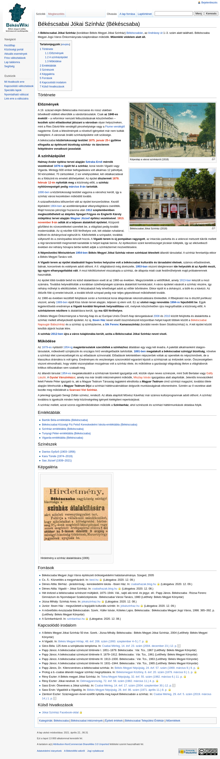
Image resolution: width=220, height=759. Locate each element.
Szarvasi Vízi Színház (83, 389)
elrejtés (65, 44)
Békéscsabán (135, 32)
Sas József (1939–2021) (57, 460)
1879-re (59, 166)
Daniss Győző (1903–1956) (58, 451)
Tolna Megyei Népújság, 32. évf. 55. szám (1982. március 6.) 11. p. (142, 676)
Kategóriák (45, 720)
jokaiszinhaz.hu (91, 601)
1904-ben (56, 206)
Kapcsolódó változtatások (19, 86)
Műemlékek (173, 720)
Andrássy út (155, 32)
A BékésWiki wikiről (74, 751)
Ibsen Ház (99, 320)
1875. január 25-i (99, 140)
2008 (156, 316)
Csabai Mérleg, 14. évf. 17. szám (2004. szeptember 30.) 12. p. (133, 685)
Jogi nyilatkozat (95, 751)
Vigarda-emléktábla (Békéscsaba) (62, 437)
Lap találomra (12, 62)
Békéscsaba (61, 720)
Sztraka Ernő (94, 161)
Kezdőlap (9, 45)
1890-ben (43, 192)
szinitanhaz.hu (76, 618)
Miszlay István (142, 377)
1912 (89, 210)
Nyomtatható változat (16, 94)
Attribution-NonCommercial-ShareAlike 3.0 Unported (81, 744)
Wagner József (80, 218)
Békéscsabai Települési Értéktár (144, 720)
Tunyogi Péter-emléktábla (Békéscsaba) (66, 433)
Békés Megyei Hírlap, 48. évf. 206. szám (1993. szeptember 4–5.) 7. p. (101, 641)
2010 (167, 316)
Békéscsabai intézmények (87, 720)
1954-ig (68, 347)
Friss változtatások (15, 57)
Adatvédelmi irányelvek (49, 751)
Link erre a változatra (16, 98)
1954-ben (82, 252)
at (62, 377)
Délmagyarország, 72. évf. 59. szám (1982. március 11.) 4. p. (117, 681)
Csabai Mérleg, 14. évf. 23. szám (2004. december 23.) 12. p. (139, 645)
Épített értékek (114, 720)
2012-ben (57, 333)
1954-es (66, 373)
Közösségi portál (13, 49)
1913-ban (185, 280)
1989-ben (62, 302)
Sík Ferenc (112, 324)
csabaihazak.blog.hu (143, 584)
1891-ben (140, 351)
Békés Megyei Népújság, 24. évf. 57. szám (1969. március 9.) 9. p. (155, 667)
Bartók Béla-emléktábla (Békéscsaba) (65, 420)
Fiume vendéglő (115, 126)
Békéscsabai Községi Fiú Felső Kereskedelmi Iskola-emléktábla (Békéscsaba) (89, 424)
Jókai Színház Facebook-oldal (60, 712)
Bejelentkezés (209, 2)
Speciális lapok (12, 90)
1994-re (175, 302)
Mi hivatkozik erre (14, 81)
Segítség (9, 66)
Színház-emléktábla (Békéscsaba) (63, 428)
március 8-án (77, 186)
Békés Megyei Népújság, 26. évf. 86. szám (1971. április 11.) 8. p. (127, 689)
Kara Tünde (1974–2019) (57, 456)
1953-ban (141, 266)
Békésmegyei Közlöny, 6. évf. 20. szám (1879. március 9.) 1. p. (154, 672)
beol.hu (93, 579)
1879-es (47, 347)
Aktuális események (15, 53)
